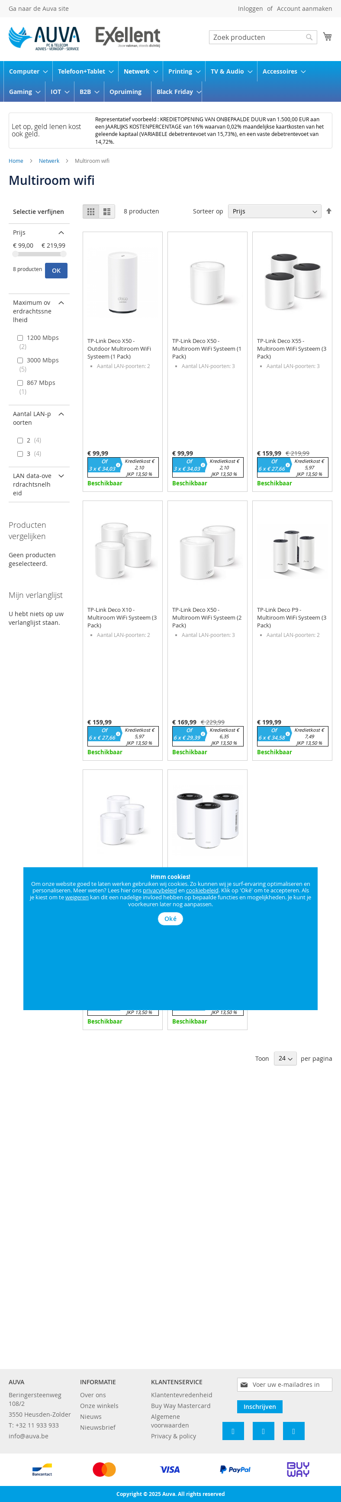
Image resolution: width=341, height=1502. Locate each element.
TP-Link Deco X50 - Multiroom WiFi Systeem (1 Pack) (206, 348)
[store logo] (84, 38)
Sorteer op (208, 211)
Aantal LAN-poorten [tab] (32, 418)
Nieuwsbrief (98, 1427)
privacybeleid (160, 890)
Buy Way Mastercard (181, 1406)
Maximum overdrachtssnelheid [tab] (32, 311)
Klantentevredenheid (181, 1395)
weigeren (77, 897)
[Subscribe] (260, 1406)
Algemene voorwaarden (170, 1420)
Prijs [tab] (19, 232)
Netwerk (50, 160)
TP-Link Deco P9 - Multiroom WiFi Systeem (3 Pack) (291, 617)
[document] (170, 900)
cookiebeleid (202, 890)
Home (17, 160)
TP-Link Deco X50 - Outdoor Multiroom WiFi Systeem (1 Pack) (119, 348)
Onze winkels (99, 1406)
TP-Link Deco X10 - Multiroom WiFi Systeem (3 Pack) (122, 617)
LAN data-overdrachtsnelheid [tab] (32, 484)
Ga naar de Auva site (39, 8)
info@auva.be (28, 1436)
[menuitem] (25, 71)
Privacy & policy (173, 1436)
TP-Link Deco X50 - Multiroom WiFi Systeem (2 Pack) (206, 617)
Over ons (93, 1395)
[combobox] (263, 37)
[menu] (170, 81)
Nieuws (91, 1416)
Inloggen (250, 8)
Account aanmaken (304, 8)
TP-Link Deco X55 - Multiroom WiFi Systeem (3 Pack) (291, 348)
